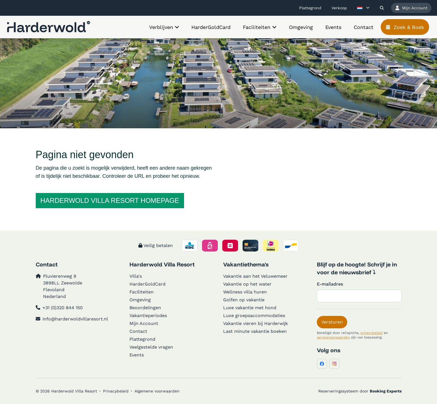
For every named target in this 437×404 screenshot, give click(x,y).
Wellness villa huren (245, 292)
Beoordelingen (145, 307)
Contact (138, 331)
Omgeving (140, 299)
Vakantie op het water (247, 284)
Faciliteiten (141, 292)
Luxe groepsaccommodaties (254, 315)
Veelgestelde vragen (151, 347)
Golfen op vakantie (244, 299)
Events (136, 355)
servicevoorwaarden (333, 337)
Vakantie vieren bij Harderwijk (255, 323)
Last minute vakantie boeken (255, 331)
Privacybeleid (116, 391)
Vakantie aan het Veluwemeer (255, 276)
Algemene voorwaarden (157, 391)
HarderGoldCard (147, 284)
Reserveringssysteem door (360, 391)
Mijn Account (143, 323)
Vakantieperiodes (148, 315)
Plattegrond (142, 339)
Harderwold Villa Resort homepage (110, 200)
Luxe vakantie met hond (249, 307)
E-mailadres (330, 284)
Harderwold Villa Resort (162, 264)
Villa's (135, 276)
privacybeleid (371, 333)
